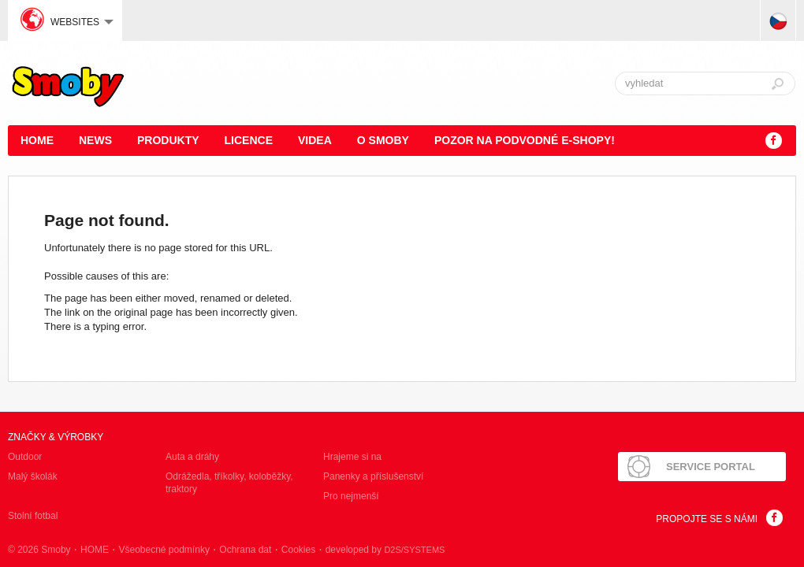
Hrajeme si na (352, 456)
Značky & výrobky (55, 437)
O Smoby (383, 140)
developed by (385, 549)
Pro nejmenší (351, 496)
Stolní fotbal (33, 515)
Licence (249, 140)
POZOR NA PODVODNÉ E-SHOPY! (524, 140)
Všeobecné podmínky (163, 549)
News (95, 140)
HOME (37, 140)
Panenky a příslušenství (373, 476)
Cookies (298, 549)
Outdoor (25, 456)
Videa (315, 140)
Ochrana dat (245, 549)
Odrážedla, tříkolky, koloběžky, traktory (229, 483)
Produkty (168, 140)
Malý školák (33, 476)
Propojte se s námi (706, 518)
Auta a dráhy (192, 456)
